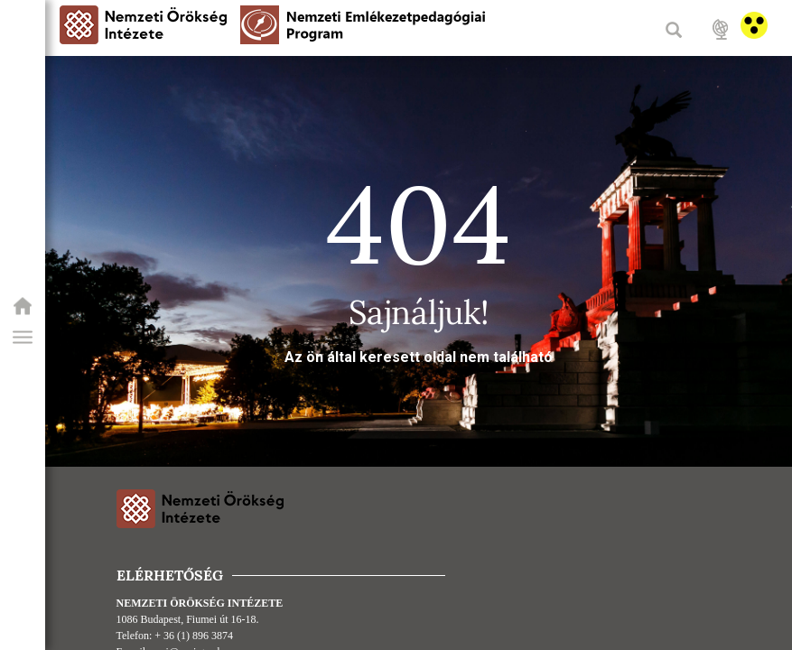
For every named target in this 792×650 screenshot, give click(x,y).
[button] (22, 337)
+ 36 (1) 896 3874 (193, 635)
